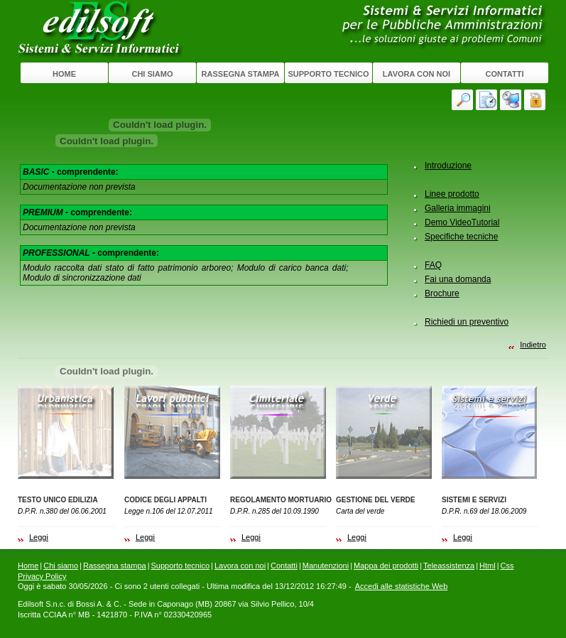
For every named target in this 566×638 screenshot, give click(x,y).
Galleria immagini (458, 208)
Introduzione (448, 166)
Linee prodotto (452, 194)
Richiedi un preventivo (466, 322)
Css (507, 565)
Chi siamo (152, 74)
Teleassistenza (448, 565)
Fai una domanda (458, 279)
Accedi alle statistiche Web (401, 586)
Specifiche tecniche (461, 237)
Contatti (505, 74)
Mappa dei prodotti (386, 565)
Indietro (533, 344)
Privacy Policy (42, 576)
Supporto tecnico (328, 74)
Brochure (442, 293)
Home (64, 74)
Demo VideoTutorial (462, 222)
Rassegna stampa (241, 74)
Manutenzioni (326, 565)
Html (487, 565)
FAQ (433, 265)
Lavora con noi (416, 74)
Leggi (38, 537)
